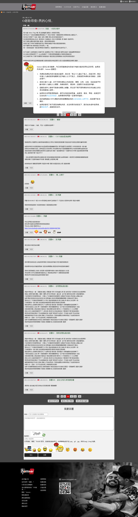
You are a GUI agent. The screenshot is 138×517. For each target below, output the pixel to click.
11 (71, 115)
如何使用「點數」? (28, 482)
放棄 (44, 455)
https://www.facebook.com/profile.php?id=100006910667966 (42, 228)
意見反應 (24, 500)
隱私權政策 (25, 495)
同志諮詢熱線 (51, 96)
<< (55, 115)
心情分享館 (15, 12)
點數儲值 (43, 482)
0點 (28, 25)
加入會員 (124, 1)
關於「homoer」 (27, 492)
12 (75, 115)
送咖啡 (56, 232)
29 (79, 115)
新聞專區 (43, 479)
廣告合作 (24, 503)
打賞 (38, 232)
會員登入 (132, 1)
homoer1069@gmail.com (69, 479)
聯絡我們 (24, 506)
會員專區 (43, 490)
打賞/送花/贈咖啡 (27, 484)
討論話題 (8, 12)
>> (83, 115)
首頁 (3, 12)
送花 (47, 232)
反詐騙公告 (25, 479)
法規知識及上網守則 (80, 99)
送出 (31, 455)
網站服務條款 (26, 498)
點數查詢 (43, 484)
